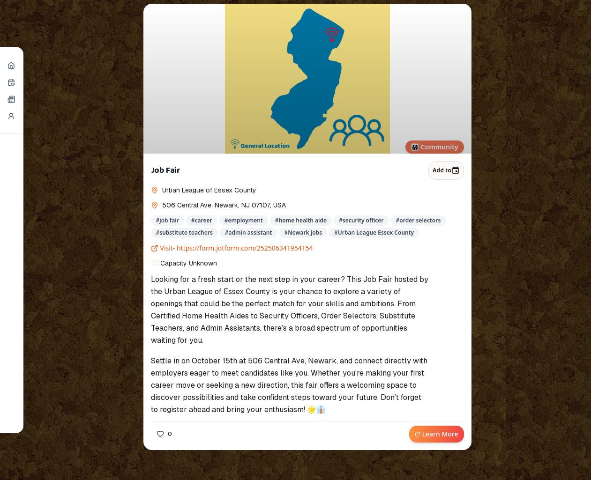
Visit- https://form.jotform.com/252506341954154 (232, 248)
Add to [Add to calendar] (446, 170)
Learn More (436, 433)
